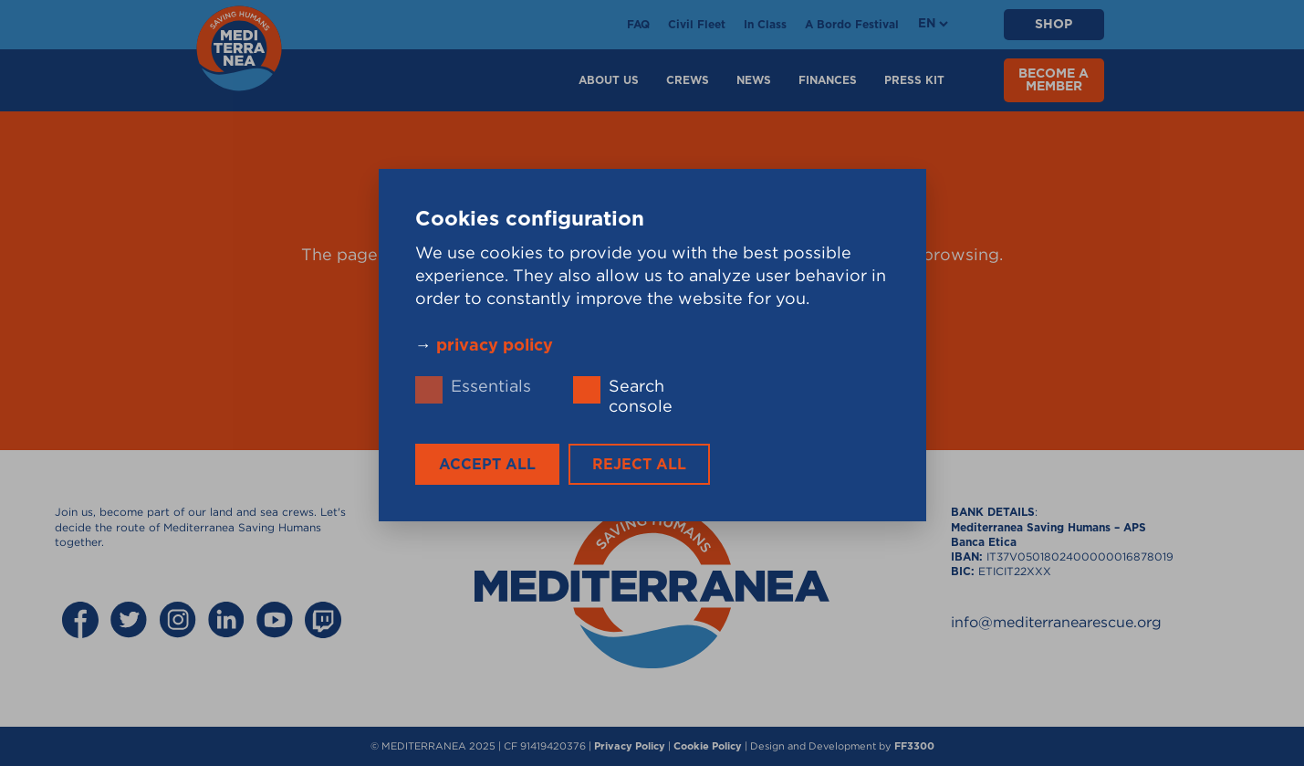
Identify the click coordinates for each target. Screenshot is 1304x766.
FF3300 (914, 746)
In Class (765, 24)
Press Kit (914, 80)
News (753, 80)
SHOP (1053, 24)
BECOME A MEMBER (1053, 80)
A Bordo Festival (852, 24)
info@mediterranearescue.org (1056, 622)
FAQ (638, 24)
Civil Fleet (696, 24)
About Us (609, 80)
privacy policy (494, 346)
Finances (827, 80)
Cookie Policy (707, 746)
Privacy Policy (629, 746)
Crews (687, 80)
